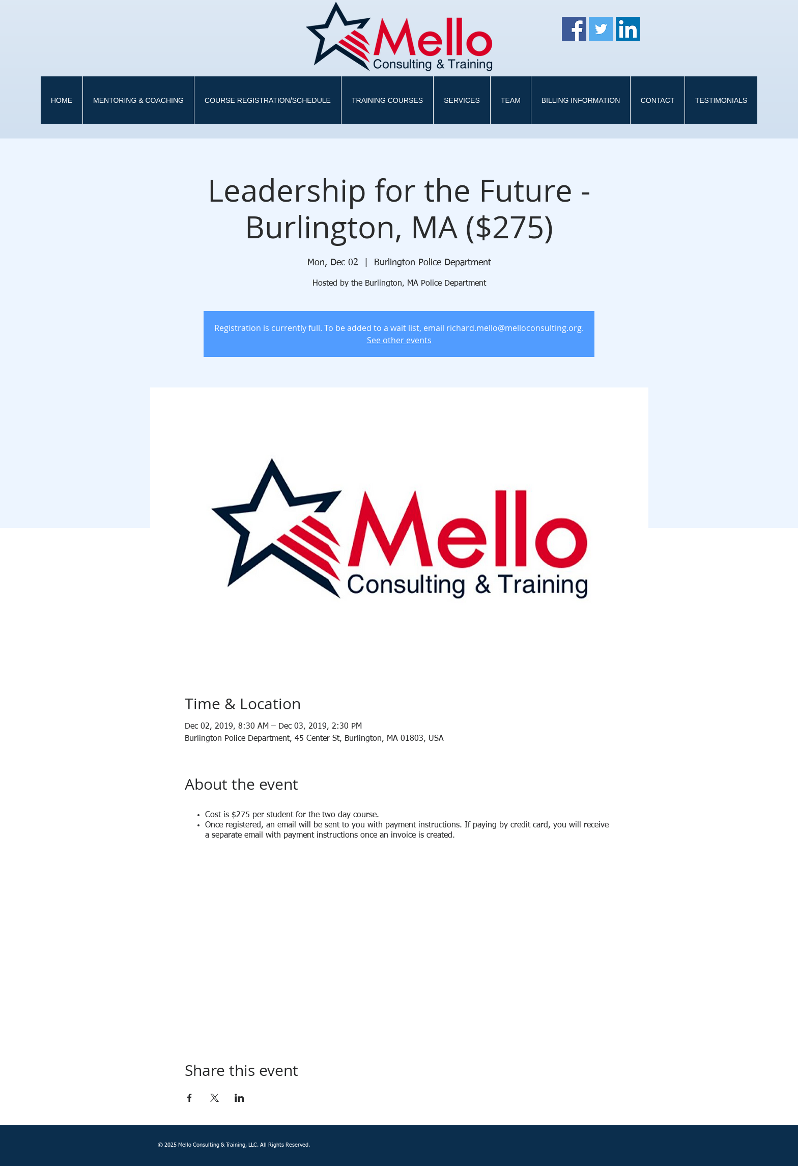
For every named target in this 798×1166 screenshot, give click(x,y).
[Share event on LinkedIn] (239, 1098)
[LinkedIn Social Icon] (628, 29)
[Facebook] (574, 29)
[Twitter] (601, 29)
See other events (399, 340)
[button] (387, 100)
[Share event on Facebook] (189, 1098)
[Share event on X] (214, 1098)
